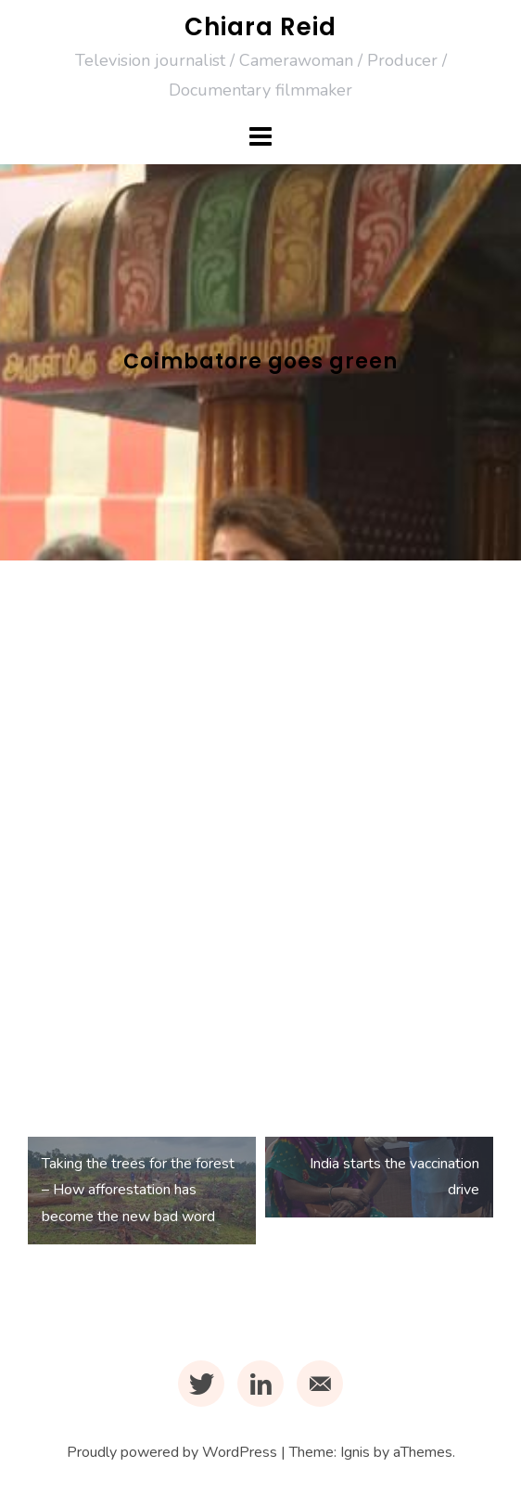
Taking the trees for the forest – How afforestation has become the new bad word (138, 1190)
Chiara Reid (260, 27)
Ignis (355, 1452)
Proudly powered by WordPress (172, 1452)
